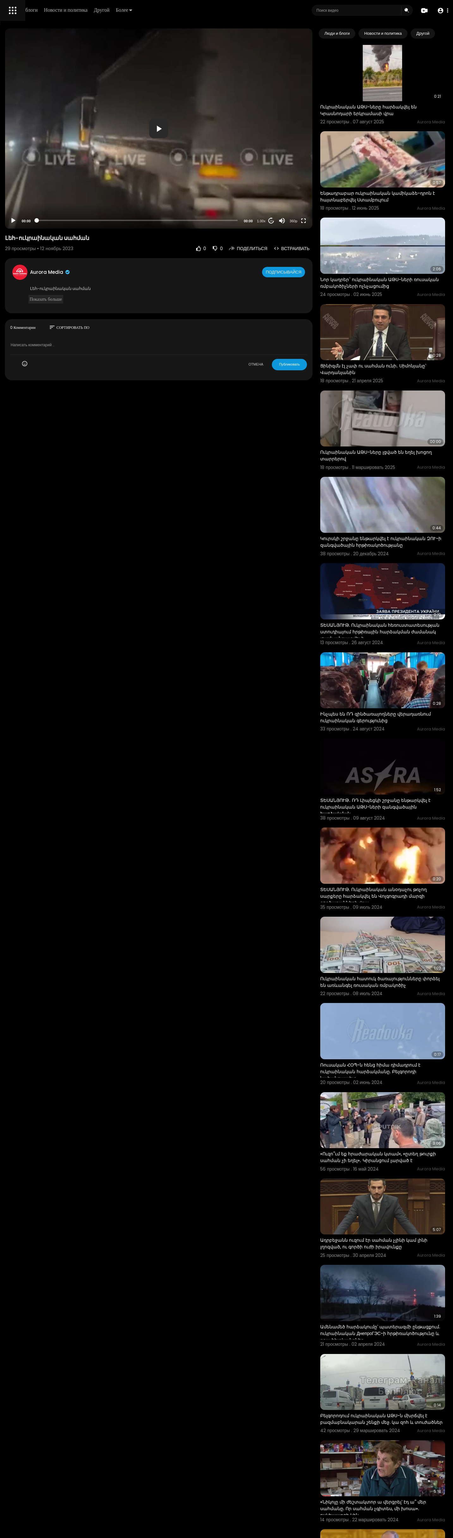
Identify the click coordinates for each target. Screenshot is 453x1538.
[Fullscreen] (330, 221)
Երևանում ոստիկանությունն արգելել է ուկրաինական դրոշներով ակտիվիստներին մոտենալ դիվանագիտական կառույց (392, 1479)
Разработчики (21, 222)
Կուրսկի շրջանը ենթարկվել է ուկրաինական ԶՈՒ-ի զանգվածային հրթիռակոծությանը (390, 476)
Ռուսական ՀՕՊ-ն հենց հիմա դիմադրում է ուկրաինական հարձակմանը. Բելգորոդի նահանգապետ (395, 939)
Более (214, 10)
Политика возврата (26, 185)
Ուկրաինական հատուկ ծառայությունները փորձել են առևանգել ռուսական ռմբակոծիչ (394, 862)
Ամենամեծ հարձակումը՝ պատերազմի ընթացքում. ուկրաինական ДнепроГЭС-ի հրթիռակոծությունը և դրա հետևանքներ (395, 1168)
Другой (191, 10)
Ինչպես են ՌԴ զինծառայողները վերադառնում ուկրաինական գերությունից (385, 630)
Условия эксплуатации (29, 200)
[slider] (194, 220)
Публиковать (316, 364)
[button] (441, 10)
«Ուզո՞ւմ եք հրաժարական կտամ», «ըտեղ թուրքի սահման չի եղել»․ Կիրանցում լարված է (396, 1016)
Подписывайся (311, 271)
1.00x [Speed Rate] (288, 221)
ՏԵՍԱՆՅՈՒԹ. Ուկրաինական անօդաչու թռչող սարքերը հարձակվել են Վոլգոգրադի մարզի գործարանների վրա (395, 785)
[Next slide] (437, 33)
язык (41, 222)
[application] (216, 128)
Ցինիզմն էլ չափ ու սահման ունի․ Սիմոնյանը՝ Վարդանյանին (386, 324)
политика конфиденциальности (38, 208)
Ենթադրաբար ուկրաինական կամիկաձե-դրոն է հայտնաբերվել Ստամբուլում (387, 176)
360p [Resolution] (320, 221)
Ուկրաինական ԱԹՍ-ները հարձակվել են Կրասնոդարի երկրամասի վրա (395, 98)
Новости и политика (156, 10)
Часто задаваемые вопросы (35, 193)
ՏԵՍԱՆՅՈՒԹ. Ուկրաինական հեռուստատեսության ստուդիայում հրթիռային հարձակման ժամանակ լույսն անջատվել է (395, 557)
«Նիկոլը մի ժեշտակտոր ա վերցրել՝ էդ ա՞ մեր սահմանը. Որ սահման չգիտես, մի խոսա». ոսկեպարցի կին (395, 1322)
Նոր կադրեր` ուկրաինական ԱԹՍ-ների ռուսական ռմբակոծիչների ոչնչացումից (394, 249)
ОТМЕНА (282, 364)
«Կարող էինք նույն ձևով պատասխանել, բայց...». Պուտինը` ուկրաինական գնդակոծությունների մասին (394, 1399)
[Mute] (308, 221)
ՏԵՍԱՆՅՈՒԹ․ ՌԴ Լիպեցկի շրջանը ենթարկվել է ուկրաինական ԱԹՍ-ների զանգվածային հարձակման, (392, 707)
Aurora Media (138, 272)
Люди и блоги (113, 10)
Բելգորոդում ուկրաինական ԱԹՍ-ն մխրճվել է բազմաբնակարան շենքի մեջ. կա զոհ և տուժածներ (394, 1245)
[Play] (101, 221)
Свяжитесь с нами (39, 215)
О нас (13, 215)
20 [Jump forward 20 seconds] (298, 220)
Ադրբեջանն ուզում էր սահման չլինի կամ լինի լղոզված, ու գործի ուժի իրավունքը (395, 1089)
